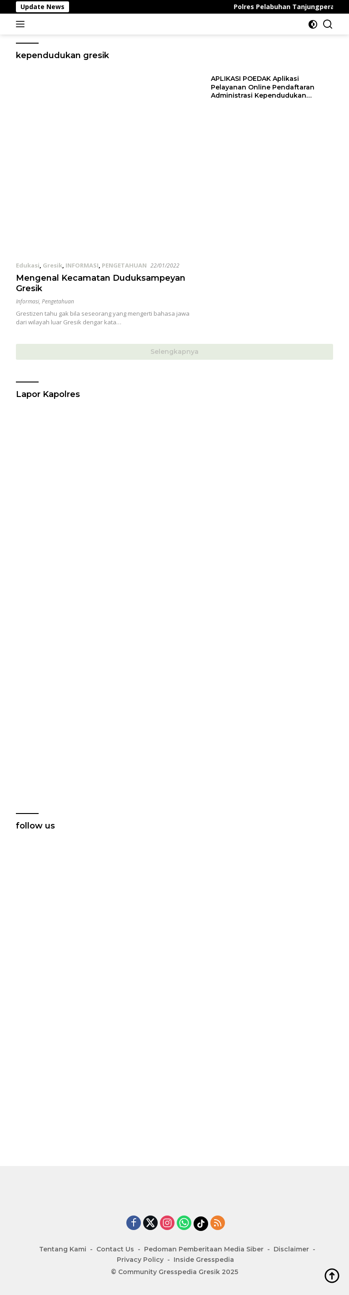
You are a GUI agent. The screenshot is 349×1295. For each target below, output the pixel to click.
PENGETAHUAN (124, 265)
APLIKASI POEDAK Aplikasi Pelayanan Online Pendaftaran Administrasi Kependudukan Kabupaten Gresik (262, 86)
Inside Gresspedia (204, 1259)
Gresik (52, 265)
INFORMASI (82, 265)
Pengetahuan (58, 301)
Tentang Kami (62, 1249)
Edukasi (28, 265)
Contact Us (115, 1249)
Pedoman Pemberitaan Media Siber (204, 1249)
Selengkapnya (174, 351)
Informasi (27, 301)
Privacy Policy (140, 1259)
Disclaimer (291, 1249)
